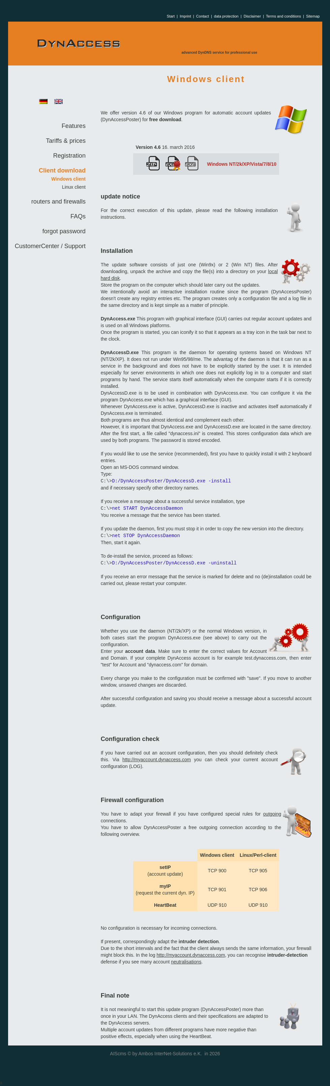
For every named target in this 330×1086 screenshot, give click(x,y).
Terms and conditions (283, 16)
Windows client (68, 179)
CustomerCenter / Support (50, 246)
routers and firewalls (58, 201)
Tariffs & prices (66, 140)
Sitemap (313, 16)
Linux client (74, 187)
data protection (226, 16)
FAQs (78, 216)
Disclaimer (252, 16)
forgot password (64, 231)
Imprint (185, 16)
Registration (69, 155)
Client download (62, 170)
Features (74, 126)
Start (171, 16)
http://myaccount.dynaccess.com (156, 759)
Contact (202, 16)
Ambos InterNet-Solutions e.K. (170, 1053)
